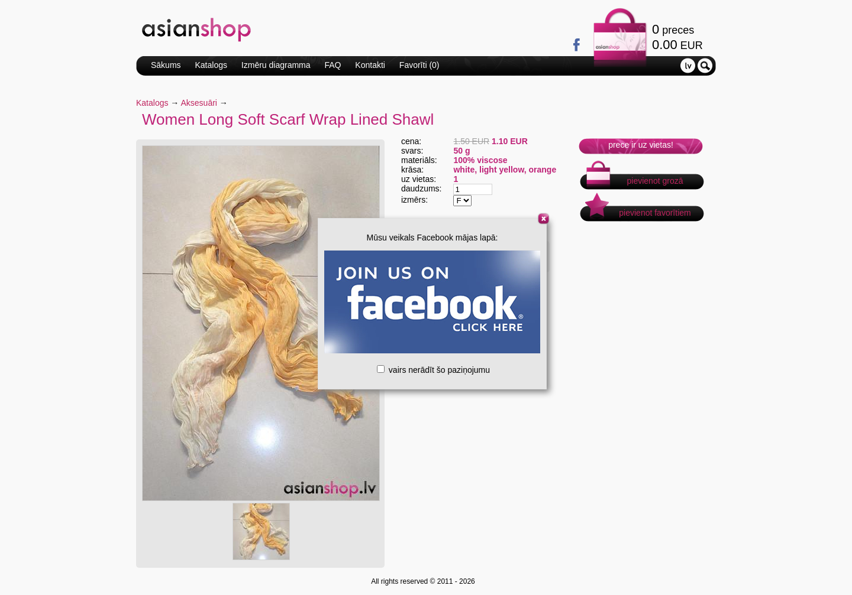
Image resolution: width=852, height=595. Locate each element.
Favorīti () (419, 65)
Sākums (166, 65)
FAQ (332, 65)
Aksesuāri (199, 103)
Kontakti (370, 65)
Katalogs (211, 65)
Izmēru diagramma (276, 65)
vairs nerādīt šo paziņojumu (433, 370)
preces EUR (677, 37)
